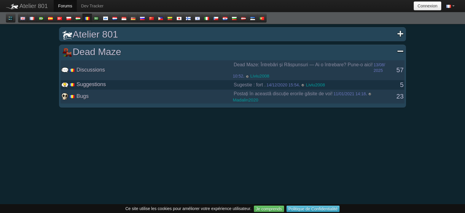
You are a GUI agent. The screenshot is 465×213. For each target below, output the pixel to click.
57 (400, 70)
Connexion (427, 6)
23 (400, 96)
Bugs (75, 96)
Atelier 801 (27, 6)
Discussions (83, 70)
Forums (65, 6)
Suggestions (83, 84)
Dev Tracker (92, 6)
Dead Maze (233, 51)
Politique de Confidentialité (313, 208)
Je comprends (269, 208)
